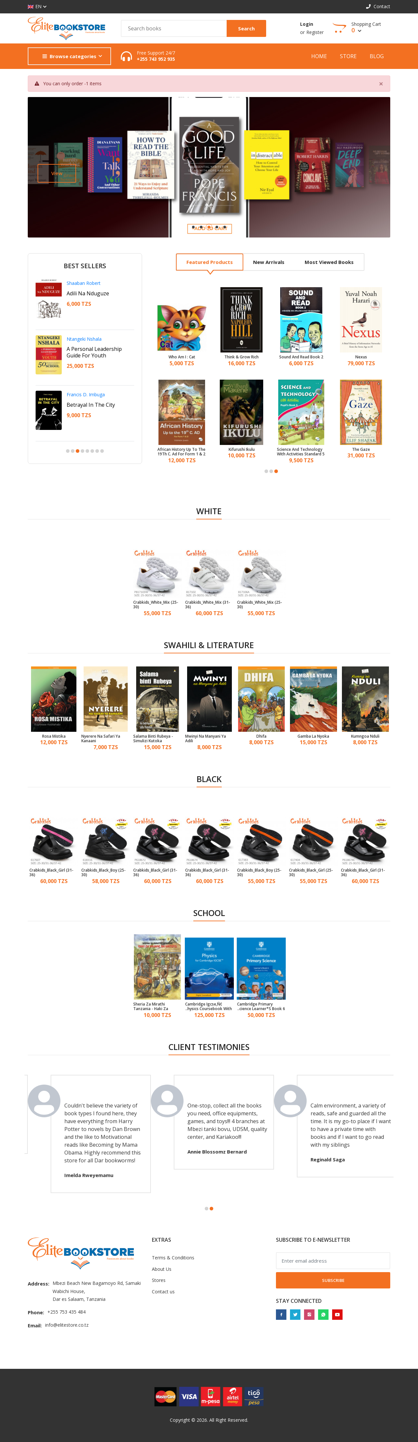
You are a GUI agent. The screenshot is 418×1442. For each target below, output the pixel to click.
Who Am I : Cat (182, 357)
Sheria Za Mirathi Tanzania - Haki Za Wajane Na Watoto (151, 1006)
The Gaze (361, 449)
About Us (161, 1269)
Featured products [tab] (209, 262)
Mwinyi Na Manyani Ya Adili (205, 739)
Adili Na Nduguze (88, 293)
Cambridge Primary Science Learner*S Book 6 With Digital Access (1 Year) (261, 1006)
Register (315, 32)
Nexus (361, 357)
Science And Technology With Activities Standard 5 (301, 452)
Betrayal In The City (91, 404)
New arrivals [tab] (268, 262)
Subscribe (333, 1280)
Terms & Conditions (173, 1257)
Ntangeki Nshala (84, 339)
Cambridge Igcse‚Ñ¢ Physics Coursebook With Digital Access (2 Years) (208, 1006)
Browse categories (69, 56)
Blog (377, 56)
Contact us (163, 1291)
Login (306, 24)
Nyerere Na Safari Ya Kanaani (100, 739)
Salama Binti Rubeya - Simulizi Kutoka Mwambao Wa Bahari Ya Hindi (155, 739)
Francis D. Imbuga (86, 394)
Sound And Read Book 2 (301, 357)
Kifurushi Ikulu (242, 449)
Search (246, 28)
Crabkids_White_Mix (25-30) (155, 605)
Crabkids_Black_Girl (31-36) (51, 872)
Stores (159, 1280)
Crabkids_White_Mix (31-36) (207, 605)
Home (319, 56)
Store (348, 56)
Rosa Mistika (54, 736)
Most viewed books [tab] (329, 262)
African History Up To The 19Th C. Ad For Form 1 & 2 (181, 452)
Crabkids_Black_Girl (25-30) (311, 872)
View (56, 173)
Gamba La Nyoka (313, 736)
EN (34, 7)
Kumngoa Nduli (365, 736)
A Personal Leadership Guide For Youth (94, 352)
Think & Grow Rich (241, 357)
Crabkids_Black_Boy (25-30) (103, 872)
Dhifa (261, 736)
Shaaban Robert (84, 283)
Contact (378, 6)
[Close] (381, 83)
